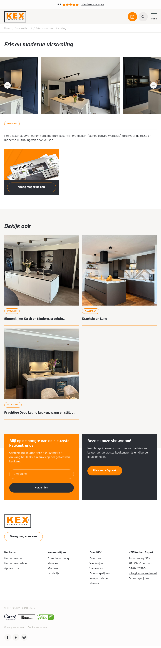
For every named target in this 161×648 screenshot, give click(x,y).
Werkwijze (96, 565)
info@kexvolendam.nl (143, 575)
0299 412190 (137, 570)
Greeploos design (59, 560)
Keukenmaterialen (16, 565)
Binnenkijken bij (23, 28)
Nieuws (95, 585)
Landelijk (53, 575)
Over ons (95, 560)
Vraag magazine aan (31, 187)
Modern (53, 570)
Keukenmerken (14, 560)
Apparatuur (11, 570)
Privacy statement (14, 629)
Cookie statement (38, 629)
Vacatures (96, 570)
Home (7, 28)
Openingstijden (100, 575)
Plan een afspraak (132, 18)
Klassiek (53, 565)
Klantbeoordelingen (92, 4)
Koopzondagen (100, 580)
